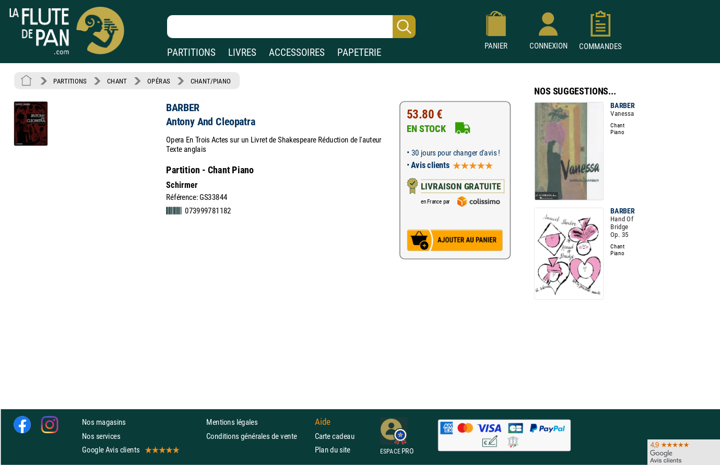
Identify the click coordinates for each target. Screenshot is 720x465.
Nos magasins (104, 422)
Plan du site (332, 449)
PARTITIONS (191, 52)
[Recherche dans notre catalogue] (291, 26)
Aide (323, 422)
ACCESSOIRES (297, 52)
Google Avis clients (130, 449)
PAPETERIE (359, 52)
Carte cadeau (335, 436)
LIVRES (242, 52)
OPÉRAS (158, 81)
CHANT (117, 81)
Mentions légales (231, 422)
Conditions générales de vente (258, 436)
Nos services (101, 436)
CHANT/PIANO (211, 81)
